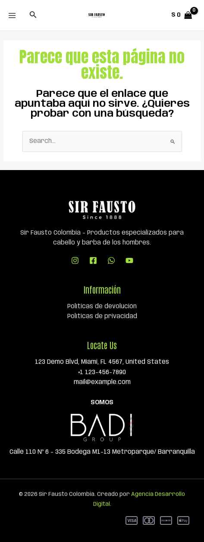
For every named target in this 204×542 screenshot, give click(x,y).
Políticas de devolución (102, 307)
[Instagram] (75, 260)
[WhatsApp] (111, 260)
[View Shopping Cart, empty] (181, 15)
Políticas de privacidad (102, 316)
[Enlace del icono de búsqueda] (33, 15)
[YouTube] (129, 260)
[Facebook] (93, 260)
